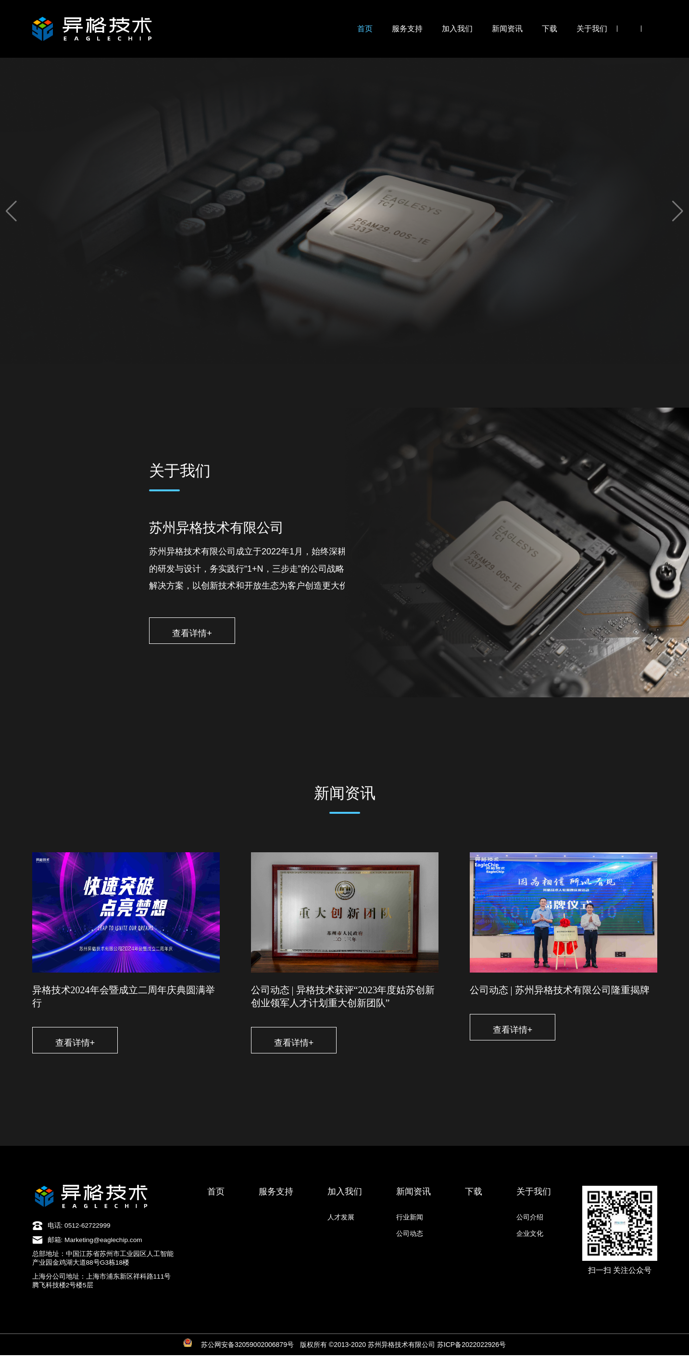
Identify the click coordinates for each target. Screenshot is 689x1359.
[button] (11, 211)
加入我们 (457, 29)
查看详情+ (200, 633)
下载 (549, 29)
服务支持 (407, 29)
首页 (365, 29)
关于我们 (591, 29)
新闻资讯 (507, 29)
